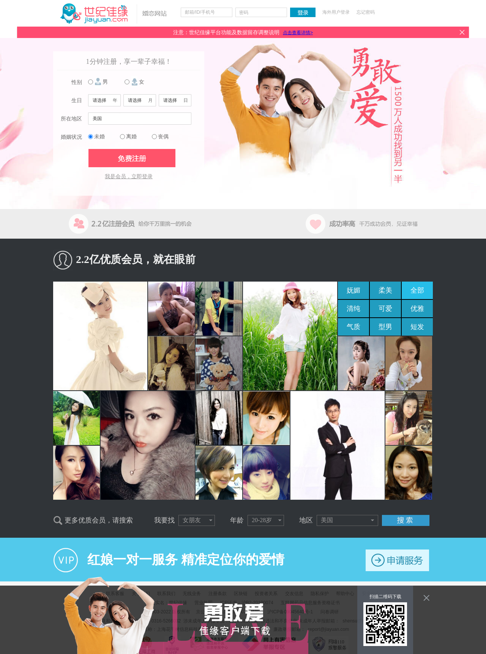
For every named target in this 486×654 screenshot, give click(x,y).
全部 (417, 290)
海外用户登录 (336, 12)
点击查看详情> (298, 32)
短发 (417, 327)
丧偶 (163, 136)
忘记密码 (366, 12)
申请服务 (397, 560)
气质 (353, 327)
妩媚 (353, 290)
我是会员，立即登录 (129, 176)
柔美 (385, 290)
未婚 (99, 136)
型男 (385, 327)
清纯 (353, 308)
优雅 (417, 308)
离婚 (131, 136)
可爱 (385, 308)
